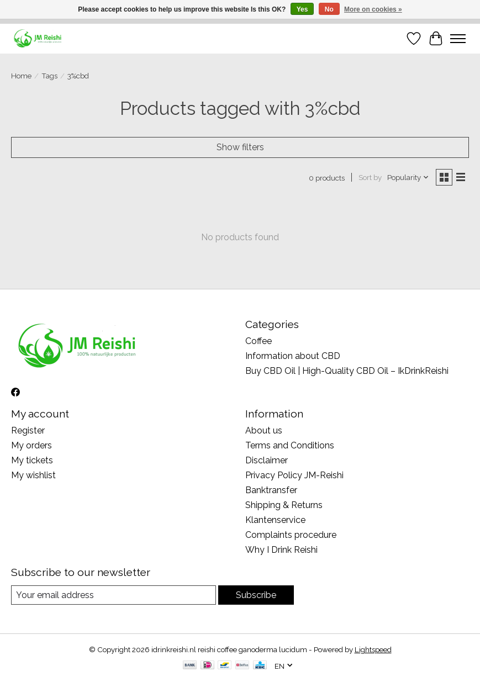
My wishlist (33, 475)
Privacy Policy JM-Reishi (294, 475)
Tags (49, 75)
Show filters (240, 147)
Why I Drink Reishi (281, 549)
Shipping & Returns (284, 505)
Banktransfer (271, 490)
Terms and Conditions (289, 445)
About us (263, 430)
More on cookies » (373, 9)
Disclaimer (266, 460)
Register (28, 430)
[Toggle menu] (458, 39)
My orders (31, 445)
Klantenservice (275, 520)
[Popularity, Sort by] (408, 177)
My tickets (32, 460)
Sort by (370, 177)
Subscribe (256, 595)
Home (21, 75)
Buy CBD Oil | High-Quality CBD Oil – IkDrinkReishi (347, 371)
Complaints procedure (290, 535)
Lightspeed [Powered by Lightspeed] (373, 649)
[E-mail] (113, 595)
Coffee (258, 341)
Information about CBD (292, 356)
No (329, 9)
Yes (302, 9)
